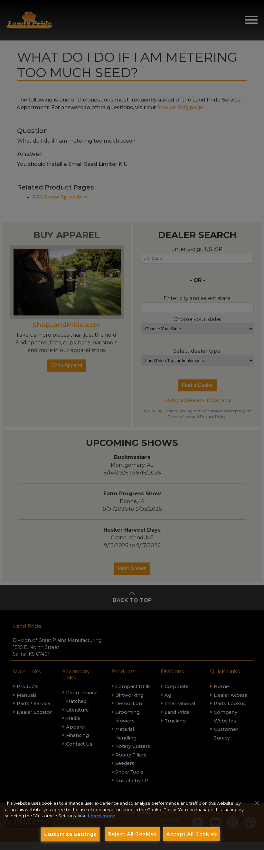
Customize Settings (70, 834)
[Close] (257, 803)
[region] (132, 822)
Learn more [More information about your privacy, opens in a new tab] (101, 815)
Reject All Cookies (132, 834)
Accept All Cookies (191, 834)
